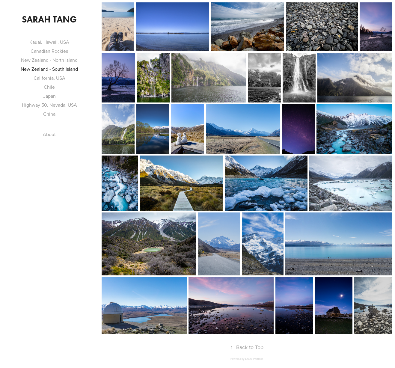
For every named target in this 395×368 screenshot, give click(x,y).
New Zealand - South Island (49, 69)
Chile (49, 87)
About (49, 134)
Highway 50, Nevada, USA (49, 105)
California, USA (49, 78)
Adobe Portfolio (254, 359)
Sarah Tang (49, 19)
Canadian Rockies (49, 51)
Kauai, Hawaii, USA (49, 42)
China (49, 114)
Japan (49, 96)
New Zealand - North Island (49, 60)
